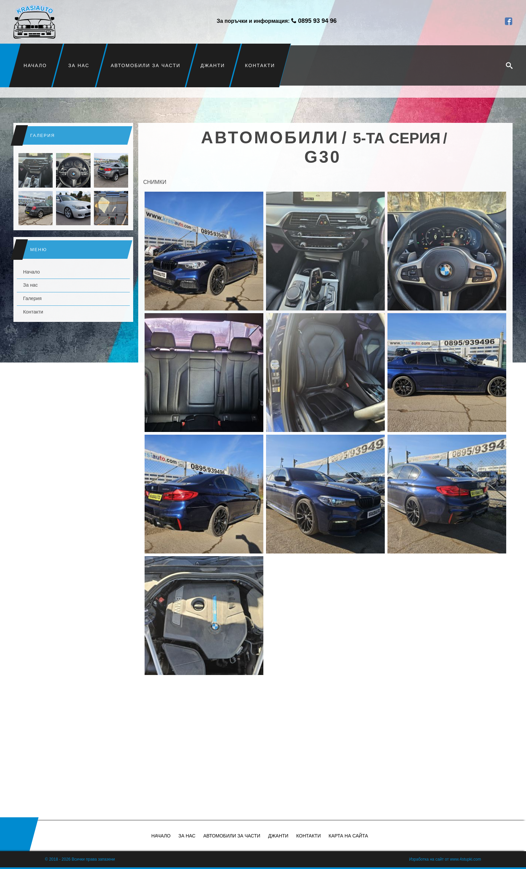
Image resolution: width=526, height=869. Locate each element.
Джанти (213, 65)
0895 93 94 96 (317, 20)
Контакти (260, 65)
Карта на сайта (348, 835)
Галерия (32, 298)
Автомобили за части (146, 65)
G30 (322, 157)
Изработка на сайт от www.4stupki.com (445, 859)
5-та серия (396, 138)
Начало (35, 65)
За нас (79, 65)
